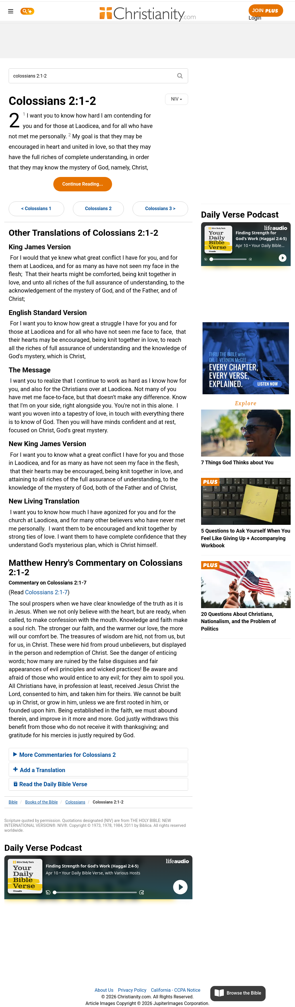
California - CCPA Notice (176, 990)
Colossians (75, 802)
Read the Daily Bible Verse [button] (50, 784)
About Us (103, 990)
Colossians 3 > (160, 208)
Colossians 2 (98, 208)
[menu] (10, 12)
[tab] (98, 754)
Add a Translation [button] (39, 770)
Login (255, 18)
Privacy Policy (132, 990)
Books (41, 802)
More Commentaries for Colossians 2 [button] (64, 754)
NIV (176, 99)
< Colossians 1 (36, 208)
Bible (13, 802)
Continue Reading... (82, 184)
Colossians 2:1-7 (46, 592)
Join (266, 10)
